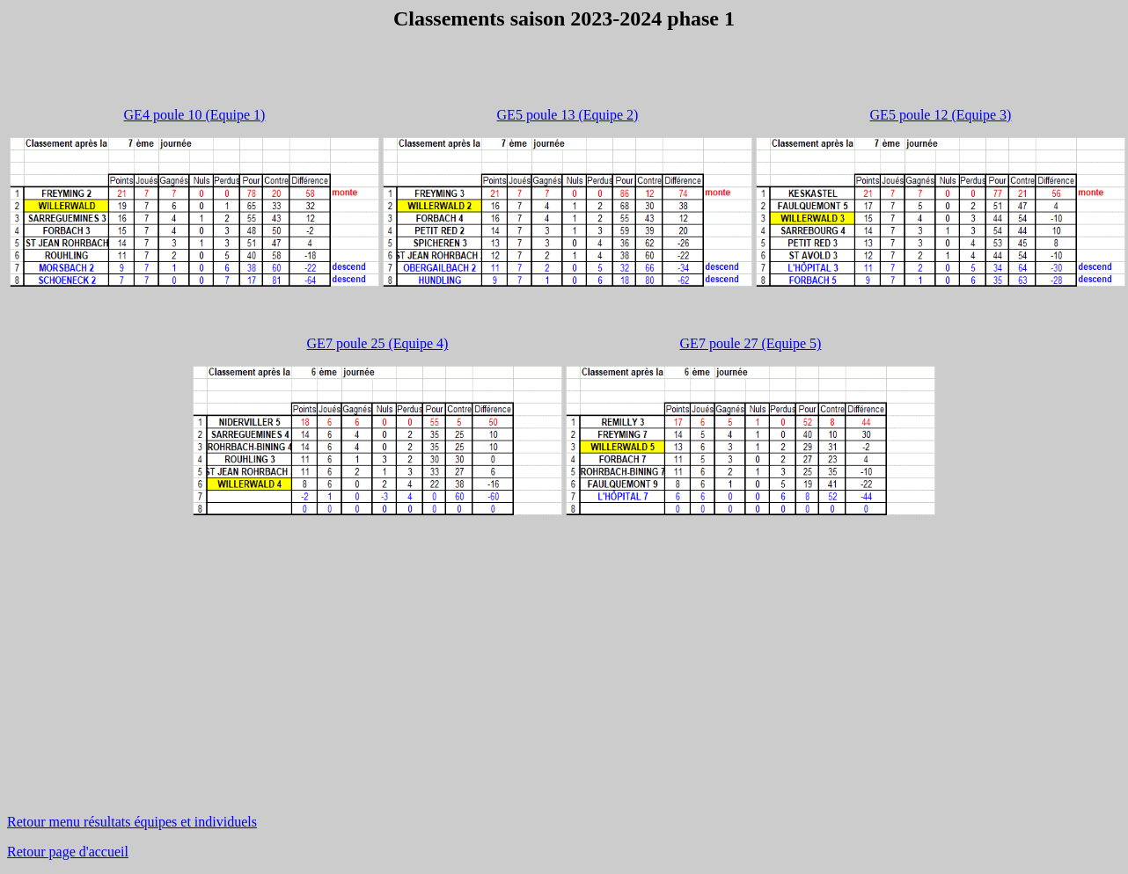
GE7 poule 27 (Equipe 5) (751, 343)
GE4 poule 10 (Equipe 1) (195, 114)
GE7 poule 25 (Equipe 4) (378, 343)
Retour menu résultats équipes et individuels (132, 821)
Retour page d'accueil (67, 851)
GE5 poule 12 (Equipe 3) (941, 114)
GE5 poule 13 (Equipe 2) (568, 114)
